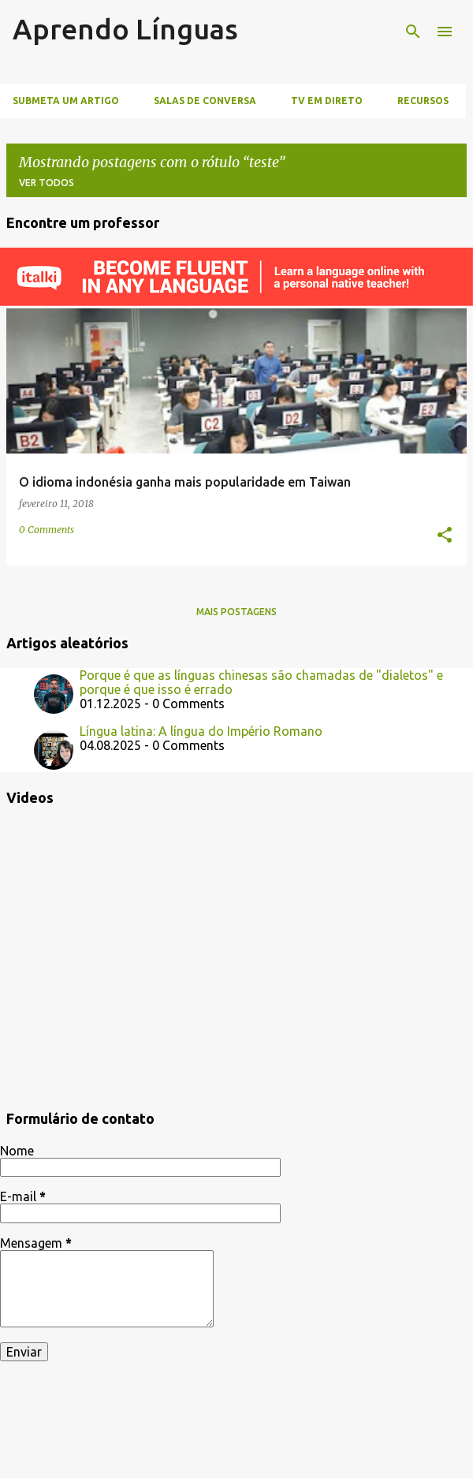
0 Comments (46, 530)
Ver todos (46, 182)
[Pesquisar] (413, 31)
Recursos (423, 100)
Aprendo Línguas (125, 29)
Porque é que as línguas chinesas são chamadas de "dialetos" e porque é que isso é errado (261, 682)
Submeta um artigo (66, 100)
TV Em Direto (327, 100)
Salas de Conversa (205, 100)
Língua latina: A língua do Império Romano (201, 731)
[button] (444, 536)
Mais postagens (236, 612)
